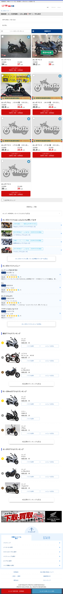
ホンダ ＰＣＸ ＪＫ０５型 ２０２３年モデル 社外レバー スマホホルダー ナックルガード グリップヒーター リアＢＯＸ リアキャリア (47, 102)
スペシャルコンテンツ (46, 537)
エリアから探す (7, 561)
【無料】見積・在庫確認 (15, 69)
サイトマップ (47, 580)
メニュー (59, 7)
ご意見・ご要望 (16, 576)
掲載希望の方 (47, 576)
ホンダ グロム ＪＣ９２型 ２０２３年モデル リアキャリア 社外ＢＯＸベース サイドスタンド (15, 102)
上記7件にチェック (8, 200)
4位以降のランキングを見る (31, 384)
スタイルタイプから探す (10, 552)
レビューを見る (49, 346)
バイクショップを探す (9, 556)
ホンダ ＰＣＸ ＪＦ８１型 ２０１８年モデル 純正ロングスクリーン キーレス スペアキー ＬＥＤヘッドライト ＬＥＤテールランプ (47, 145)
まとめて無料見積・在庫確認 (16, 591)
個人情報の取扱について (47, 572)
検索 (47, 7)
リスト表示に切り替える (17, 31)
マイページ (53, 7)
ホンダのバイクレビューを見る (31, 324)
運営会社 (16, 580)
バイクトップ (7, 542)
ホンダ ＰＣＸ (6, 60)
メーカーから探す (8, 547)
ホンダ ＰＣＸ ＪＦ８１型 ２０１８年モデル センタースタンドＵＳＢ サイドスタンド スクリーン (15, 145)
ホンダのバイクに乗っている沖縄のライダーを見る (31, 258)
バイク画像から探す (8, 565)
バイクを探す (30, 346)
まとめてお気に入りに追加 (47, 591)
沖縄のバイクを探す (16, 537)
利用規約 (16, 572)
